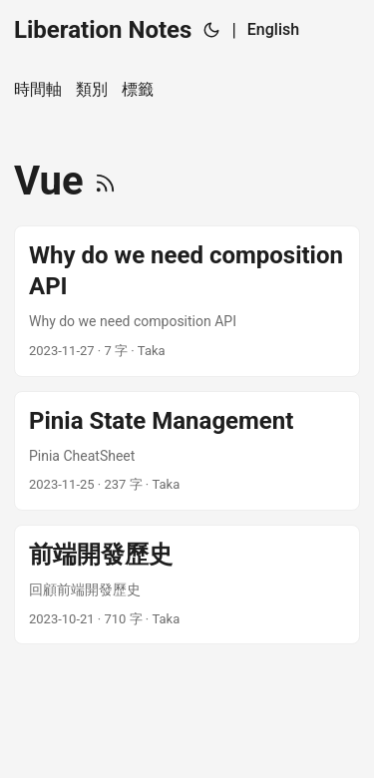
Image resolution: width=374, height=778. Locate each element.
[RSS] (105, 181)
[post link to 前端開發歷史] (187, 584)
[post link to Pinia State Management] (187, 451)
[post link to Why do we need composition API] (187, 301)
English (273, 29)
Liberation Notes (102, 30)
